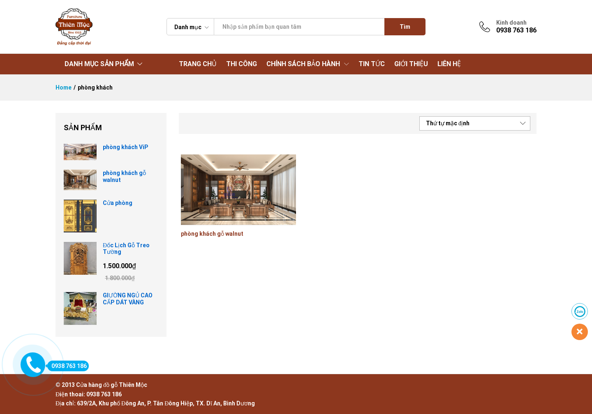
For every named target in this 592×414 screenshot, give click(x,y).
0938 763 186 (67, 366)
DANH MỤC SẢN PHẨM (99, 64)
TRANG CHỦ (198, 64)
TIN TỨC (371, 64)
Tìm (405, 26)
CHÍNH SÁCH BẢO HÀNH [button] (303, 64)
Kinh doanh (511, 22)
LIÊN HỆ (449, 64)
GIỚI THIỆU (411, 64)
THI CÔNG (241, 64)
